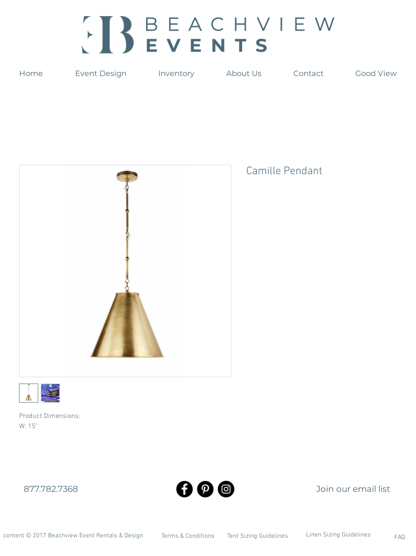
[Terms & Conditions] (187, 536)
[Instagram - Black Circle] (226, 489)
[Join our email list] (353, 489)
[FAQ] (377, 537)
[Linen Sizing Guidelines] (338, 534)
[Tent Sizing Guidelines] (257, 536)
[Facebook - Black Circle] (184, 489)
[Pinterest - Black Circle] (205, 489)
